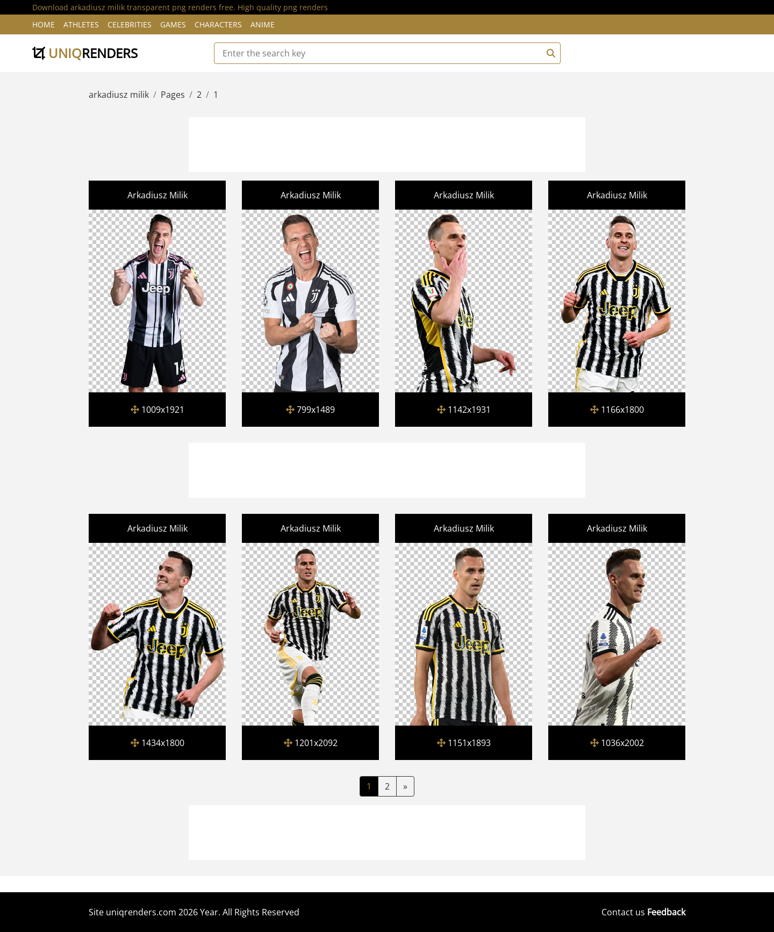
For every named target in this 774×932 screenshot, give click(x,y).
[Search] (549, 53)
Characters (218, 24)
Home (43, 24)
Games (173, 24)
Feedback (666, 912)
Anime (262, 24)
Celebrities (130, 24)
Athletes (81, 24)
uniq (85, 53)
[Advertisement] (387, 143)
